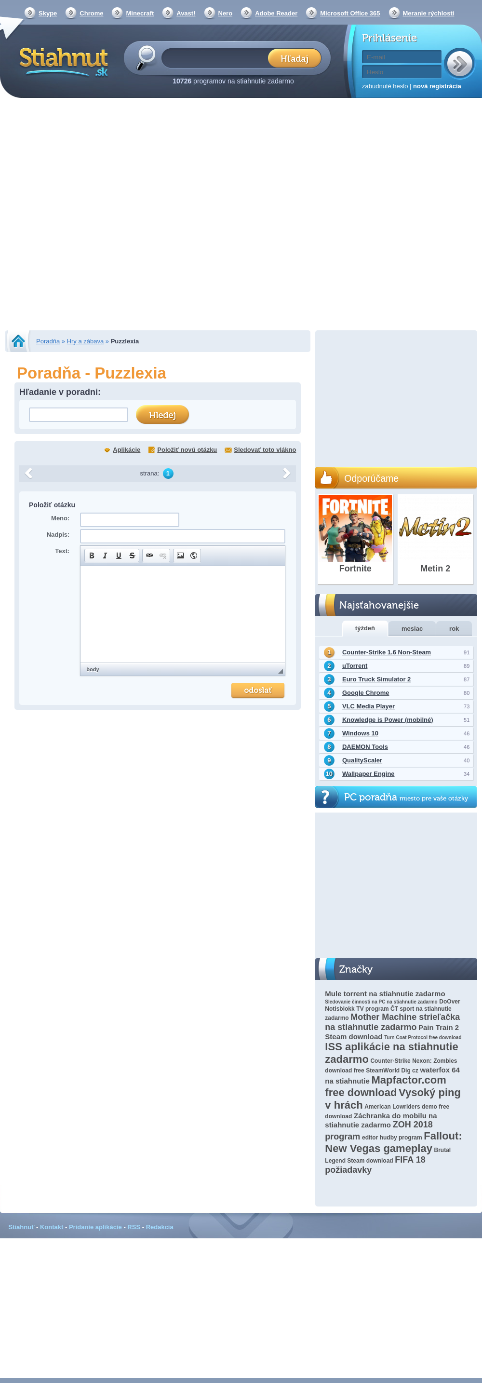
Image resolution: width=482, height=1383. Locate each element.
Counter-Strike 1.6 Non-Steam (386, 652)
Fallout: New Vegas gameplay (393, 1142)
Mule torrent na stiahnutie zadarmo (385, 994)
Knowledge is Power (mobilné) (387, 719)
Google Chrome (365, 692)
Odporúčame (371, 478)
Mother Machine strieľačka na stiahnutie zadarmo (392, 1022)
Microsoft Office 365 (350, 13)
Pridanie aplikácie (95, 1227)
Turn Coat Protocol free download (422, 1037)
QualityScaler (362, 760)
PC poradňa (406, 797)
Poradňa (48, 341)
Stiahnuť (22, 1227)
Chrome (91, 13)
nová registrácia (437, 86)
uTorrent (354, 665)
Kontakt (51, 1227)
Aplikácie (126, 449)
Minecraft (140, 13)
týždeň (365, 628)
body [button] (92, 669)
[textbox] (217, 58)
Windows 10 (360, 733)
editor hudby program (392, 1137)
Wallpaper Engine (368, 773)
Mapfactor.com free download (385, 1086)
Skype (48, 13)
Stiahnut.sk (62, 61)
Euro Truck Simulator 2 (376, 679)
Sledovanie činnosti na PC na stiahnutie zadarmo (381, 1001)
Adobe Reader (276, 13)
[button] (91, 555)
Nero (225, 13)
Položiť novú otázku (187, 449)
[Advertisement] (106, 215)
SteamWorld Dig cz (392, 1070)
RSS (133, 1227)
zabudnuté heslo (385, 86)
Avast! (185, 13)
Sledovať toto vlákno (265, 449)
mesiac (412, 628)
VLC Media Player (368, 706)
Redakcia (160, 1227)
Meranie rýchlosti (429, 13)
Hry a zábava (85, 341)
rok (454, 628)
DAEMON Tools (365, 746)
